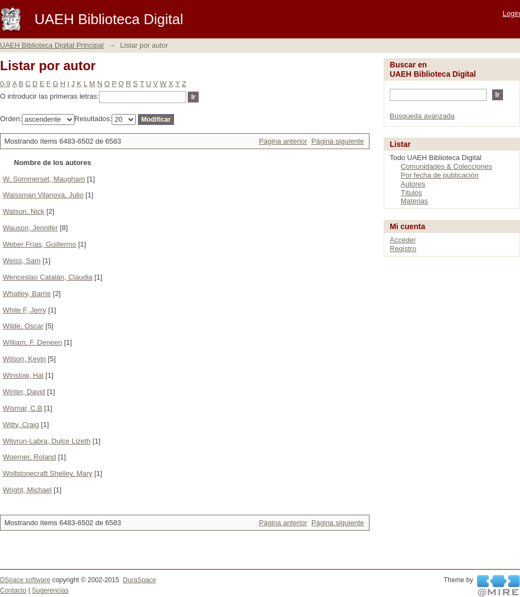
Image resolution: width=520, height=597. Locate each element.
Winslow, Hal (23, 375)
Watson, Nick (23, 211)
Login (511, 13)
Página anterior (283, 141)
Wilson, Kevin (24, 359)
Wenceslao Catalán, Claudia (48, 277)
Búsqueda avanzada (422, 116)
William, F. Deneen (32, 342)
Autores (413, 184)
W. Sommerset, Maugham (44, 179)
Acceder (403, 240)
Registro (403, 249)
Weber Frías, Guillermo (39, 244)
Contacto (13, 590)
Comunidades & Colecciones (446, 166)
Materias (414, 201)
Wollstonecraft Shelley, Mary (48, 473)
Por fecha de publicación (439, 175)
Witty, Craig (21, 424)
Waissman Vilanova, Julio (43, 195)
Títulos (411, 193)
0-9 (5, 83)
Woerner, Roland (29, 457)
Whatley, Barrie (27, 293)
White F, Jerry (24, 310)
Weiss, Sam (22, 261)
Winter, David (24, 392)
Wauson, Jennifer (30, 228)
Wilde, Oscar (23, 326)
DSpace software (25, 580)
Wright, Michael (27, 490)
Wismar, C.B (22, 408)
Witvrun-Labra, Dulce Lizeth (46, 441)
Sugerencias (50, 590)
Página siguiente (337, 141)
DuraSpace (139, 580)
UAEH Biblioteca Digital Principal (51, 45)
